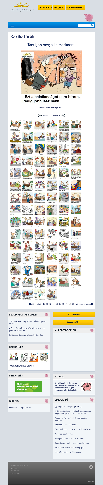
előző (39, 304)
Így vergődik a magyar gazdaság (68, 406)
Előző (45, 115)
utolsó (88, 304)
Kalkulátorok (45, 7)
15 (60, 304)
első (32, 304)
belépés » (13, 408)
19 (73, 304)
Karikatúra (16, 347)
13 (53, 304)
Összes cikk (73, 322)
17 (66, 304)
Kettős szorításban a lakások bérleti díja (26, 335)
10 (44, 304)
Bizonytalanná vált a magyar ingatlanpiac (72, 443)
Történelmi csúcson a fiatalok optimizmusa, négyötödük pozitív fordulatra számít (73, 412)
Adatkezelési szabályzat (19, 465)
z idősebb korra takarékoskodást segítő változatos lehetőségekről (67, 387)
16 (63, 304)
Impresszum (15, 471)
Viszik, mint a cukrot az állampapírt (69, 447)
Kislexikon (74, 314)
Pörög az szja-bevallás (64, 434)
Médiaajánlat (15, 474)
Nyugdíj (59, 376)
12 (50, 304)
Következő (56, 115)
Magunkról (14, 468)
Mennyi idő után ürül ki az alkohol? (69, 438)
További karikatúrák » (21, 366)
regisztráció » (25, 408)
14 (57, 304)
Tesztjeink (59, 7)
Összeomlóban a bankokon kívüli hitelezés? (73, 429)
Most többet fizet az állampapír (68, 452)
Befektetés (16, 375)
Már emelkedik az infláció (65, 425)
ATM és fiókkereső (75, 7)
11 (47, 304)
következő (80, 304)
